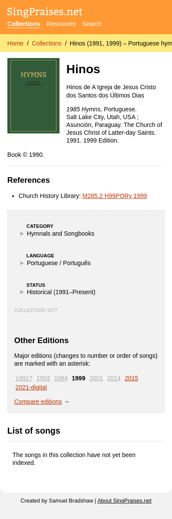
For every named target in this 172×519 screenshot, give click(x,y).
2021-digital (31, 387)
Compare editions (38, 401)
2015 (131, 378)
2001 (96, 378)
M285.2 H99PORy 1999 (115, 195)
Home (15, 43)
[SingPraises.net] (45, 13)
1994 (61, 378)
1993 (43, 378)
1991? (24, 378)
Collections (23, 23)
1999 (78, 378)
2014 (114, 378)
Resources (61, 23)
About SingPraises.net (124, 501)
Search (91, 23)
